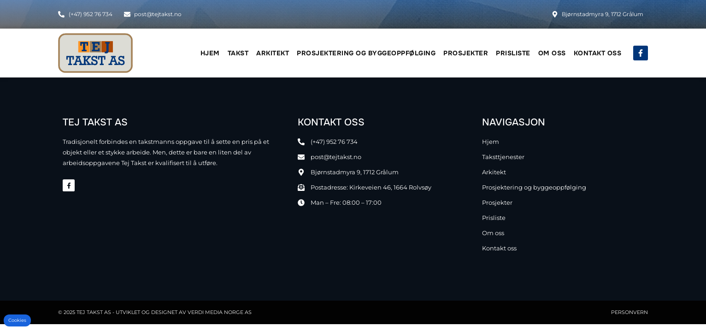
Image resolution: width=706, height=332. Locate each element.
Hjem (210, 53)
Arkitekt (272, 53)
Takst (238, 53)
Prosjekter (465, 53)
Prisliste (513, 53)
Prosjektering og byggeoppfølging (366, 53)
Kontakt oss (598, 53)
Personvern (629, 312)
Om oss (552, 53)
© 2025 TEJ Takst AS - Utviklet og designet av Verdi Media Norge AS (155, 312)
